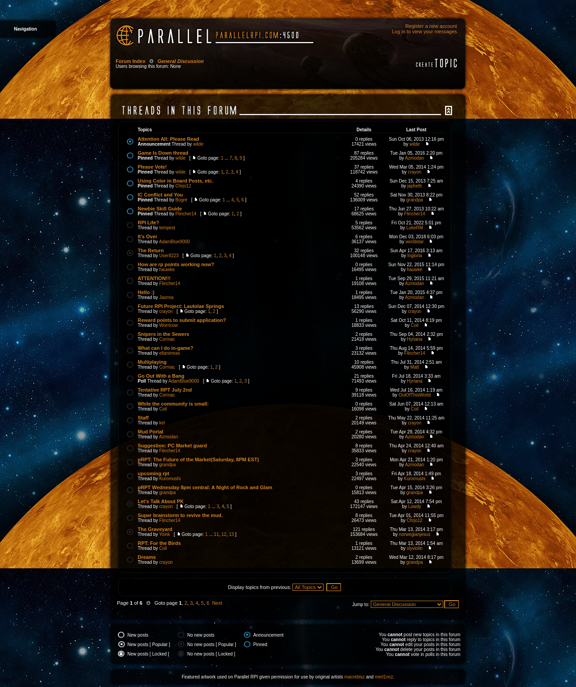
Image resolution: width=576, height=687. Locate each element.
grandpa (414, 199)
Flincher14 (186, 213)
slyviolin (415, 548)
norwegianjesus (415, 534)
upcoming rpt (153, 473)
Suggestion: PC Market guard (172, 445)
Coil (414, 325)
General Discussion (181, 61)
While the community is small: (173, 403)
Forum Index (130, 61)
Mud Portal (150, 431)
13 (231, 534)
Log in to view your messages (424, 31)
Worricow (168, 325)
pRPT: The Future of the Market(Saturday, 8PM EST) (198, 459)
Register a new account (431, 26)
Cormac (167, 339)
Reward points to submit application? (182, 320)
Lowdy (414, 506)
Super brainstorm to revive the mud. (180, 515)
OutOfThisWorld (415, 395)
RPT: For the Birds (159, 543)
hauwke (167, 269)
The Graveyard (155, 529)
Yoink (164, 534)
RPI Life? (148, 222)
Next (217, 603)
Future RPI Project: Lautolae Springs (181, 306)
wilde (198, 144)
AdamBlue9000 (174, 241)
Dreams (147, 557)
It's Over (148, 236)
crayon (414, 172)
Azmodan (414, 158)
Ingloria (414, 255)
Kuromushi (170, 478)
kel (162, 422)
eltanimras (169, 353)
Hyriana (414, 339)
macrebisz (354, 676)
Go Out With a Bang (161, 376)
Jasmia (166, 297)
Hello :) (146, 292)
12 (223, 534)
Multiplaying (152, 362)
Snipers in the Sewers (163, 334)
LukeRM (414, 227)
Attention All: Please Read (168, 139)
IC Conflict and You (160, 194)
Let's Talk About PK (161, 501)
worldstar (414, 241)
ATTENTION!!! (154, 278)
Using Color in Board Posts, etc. (175, 180)
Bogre (182, 199)
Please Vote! (152, 167)
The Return (151, 250)
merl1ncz (384, 676)
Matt (414, 367)
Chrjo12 (183, 185)
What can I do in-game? (165, 348)
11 (216, 534)
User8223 (169, 255)
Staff (143, 417)
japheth (414, 185)
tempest (167, 227)
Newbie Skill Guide (160, 208)
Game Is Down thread (163, 153)
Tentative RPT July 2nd (165, 390)
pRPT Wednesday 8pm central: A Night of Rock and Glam (205, 487)
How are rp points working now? (176, 264)
